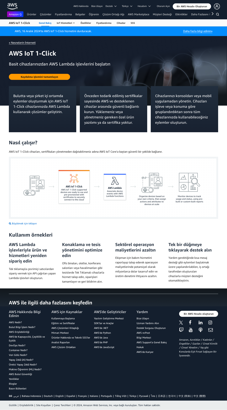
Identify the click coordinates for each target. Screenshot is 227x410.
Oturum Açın (163, 6)
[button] (192, 6)
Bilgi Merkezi (144, 337)
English (60, 395)
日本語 (161, 395)
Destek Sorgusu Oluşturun (151, 327)
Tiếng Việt (120, 395)
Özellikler (86, 22)
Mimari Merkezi (60, 332)
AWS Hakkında (80, 6)
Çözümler (45, 14)
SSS (133, 22)
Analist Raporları (60, 342)
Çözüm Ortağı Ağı (113, 14)
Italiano (94, 395)
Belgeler (80, 14)
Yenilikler (14, 378)
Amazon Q (15, 14)
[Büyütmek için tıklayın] (23, 223)
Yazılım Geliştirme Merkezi (109, 318)
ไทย (153, 395)
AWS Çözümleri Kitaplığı (65, 327)
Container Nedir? (18, 350)
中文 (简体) (185, 395)
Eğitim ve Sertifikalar (63, 323)
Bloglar (13, 383)
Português (106, 395)
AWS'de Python (102, 332)
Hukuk (140, 347)
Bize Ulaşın (97, 6)
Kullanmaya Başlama (63, 318)
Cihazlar (121, 22)
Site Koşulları (43, 405)
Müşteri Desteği (162, 14)
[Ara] (218, 15)
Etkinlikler (181, 14)
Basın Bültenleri (17, 388)
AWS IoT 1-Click (19, 23)
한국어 (172, 395)
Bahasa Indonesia (31, 395)
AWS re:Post (143, 332)
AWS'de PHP (101, 342)
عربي (16, 395)
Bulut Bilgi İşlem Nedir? (22, 327)
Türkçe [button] (127, 6)
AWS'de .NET (101, 327)
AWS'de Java (101, 337)
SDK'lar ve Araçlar (104, 323)
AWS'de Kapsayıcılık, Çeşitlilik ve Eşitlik (27, 338)
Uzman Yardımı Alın (148, 323)
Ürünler (31, 14)
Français (82, 395)
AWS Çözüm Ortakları (63, 347)
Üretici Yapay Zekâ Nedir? (23, 364)
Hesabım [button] (144, 6)
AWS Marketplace (138, 14)
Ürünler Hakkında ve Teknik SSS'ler (70, 337)
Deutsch (48, 395)
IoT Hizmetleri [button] (65, 22)
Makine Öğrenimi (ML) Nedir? (25, 369)
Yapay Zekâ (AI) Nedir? (21, 359)
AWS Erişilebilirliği (19, 331)
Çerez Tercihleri (62, 405)
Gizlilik (13, 405)
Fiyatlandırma (63, 14)
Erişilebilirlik (26, 405)
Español (71, 395)
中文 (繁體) (199, 395)
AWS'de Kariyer (145, 351)
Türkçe (132, 395)
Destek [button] (111, 6)
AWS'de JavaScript (104, 347)
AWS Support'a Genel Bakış (152, 342)
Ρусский (143, 395)
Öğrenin (94, 14)
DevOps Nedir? (17, 345)
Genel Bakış (45, 22)
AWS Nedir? (15, 322)
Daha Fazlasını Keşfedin (205, 14)
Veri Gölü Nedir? (18, 354)
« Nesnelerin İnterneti (22, 42)
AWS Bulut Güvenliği (20, 374)
